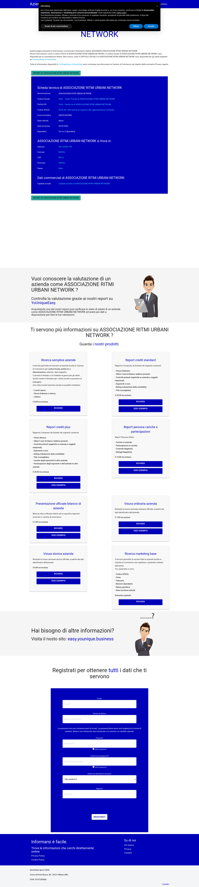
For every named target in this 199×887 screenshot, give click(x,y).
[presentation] (99, 807)
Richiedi (58, 408)
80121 (61, 157)
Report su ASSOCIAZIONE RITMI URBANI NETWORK (56, 73)
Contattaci (163, 4)
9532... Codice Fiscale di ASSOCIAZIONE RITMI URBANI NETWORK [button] (87, 99)
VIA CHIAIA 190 (65, 147)
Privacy (127, 849)
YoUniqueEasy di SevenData (44, 59)
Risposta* (99, 789)
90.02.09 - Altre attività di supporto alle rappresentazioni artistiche (86, 110)
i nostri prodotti (105, 344)
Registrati (99, 817)
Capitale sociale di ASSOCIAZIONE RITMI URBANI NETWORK (84, 183)
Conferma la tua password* (99, 756)
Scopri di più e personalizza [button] (56, 26)
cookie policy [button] (121, 13)
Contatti (128, 853)
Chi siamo (129, 845)
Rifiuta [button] (136, 26)
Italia (61, 168)
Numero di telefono (99, 713)
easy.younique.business (91, 638)
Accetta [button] (151, 26)
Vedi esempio (141, 408)
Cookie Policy (37, 859)
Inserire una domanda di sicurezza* (99, 774)
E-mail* (99, 698)
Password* (99, 738)
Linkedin (165, 884)
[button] (157, 6)
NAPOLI (62, 152)
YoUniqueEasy (43, 302)
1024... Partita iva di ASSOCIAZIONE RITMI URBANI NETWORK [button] (85, 104)
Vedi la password (100, 749)
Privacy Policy (38, 855)
